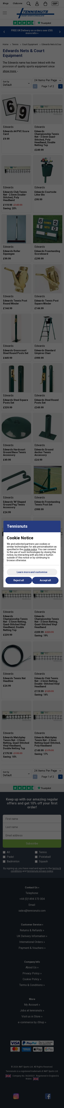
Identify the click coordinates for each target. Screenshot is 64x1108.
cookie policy (30, 549)
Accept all (45, 580)
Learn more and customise (32, 572)
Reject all (18, 580)
